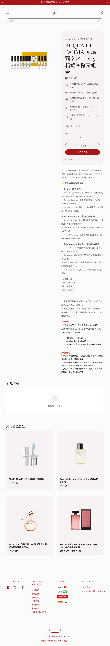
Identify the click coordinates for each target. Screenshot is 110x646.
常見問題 (35, 608)
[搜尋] (100, 21)
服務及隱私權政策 (39, 612)
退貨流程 (35, 605)
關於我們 (35, 590)
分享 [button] (68, 159)
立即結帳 (82, 145)
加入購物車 (82, 152)
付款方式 (35, 601)
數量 (67, 133)
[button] (7, 12)
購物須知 (35, 597)
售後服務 (35, 594)
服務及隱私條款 (47, 641)
